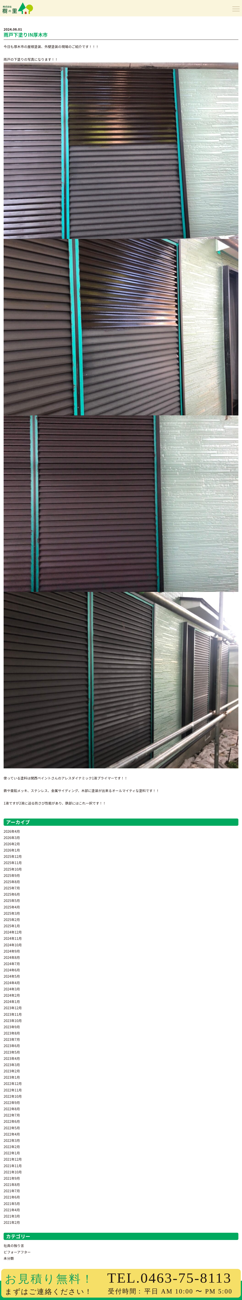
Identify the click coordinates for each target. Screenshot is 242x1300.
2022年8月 (12, 1108)
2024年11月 (13, 938)
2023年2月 (12, 1071)
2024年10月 (13, 944)
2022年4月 (12, 1134)
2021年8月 (12, 1184)
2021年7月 (12, 1190)
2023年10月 (13, 1020)
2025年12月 (13, 856)
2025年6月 (12, 894)
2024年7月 (12, 963)
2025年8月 (12, 881)
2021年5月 (12, 1203)
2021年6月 (12, 1197)
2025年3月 (12, 913)
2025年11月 (13, 862)
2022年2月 (12, 1146)
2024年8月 (12, 957)
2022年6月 (12, 1121)
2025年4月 (12, 907)
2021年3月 (12, 1216)
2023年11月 (13, 1014)
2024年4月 (12, 982)
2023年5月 (12, 1052)
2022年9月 (12, 1102)
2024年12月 (13, 932)
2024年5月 (12, 976)
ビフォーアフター (17, 1252)
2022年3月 (12, 1140)
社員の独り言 (14, 1245)
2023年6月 (12, 1045)
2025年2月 (12, 919)
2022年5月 (12, 1127)
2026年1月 (12, 850)
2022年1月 (12, 1153)
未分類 (9, 1258)
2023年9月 (12, 1026)
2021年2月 (12, 1222)
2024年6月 (12, 970)
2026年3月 (12, 837)
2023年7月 (12, 1039)
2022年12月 (13, 1083)
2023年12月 (13, 1007)
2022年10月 (13, 1096)
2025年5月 (12, 900)
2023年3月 (12, 1064)
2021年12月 (13, 1159)
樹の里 (12, 13)
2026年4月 (12, 831)
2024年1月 (12, 1001)
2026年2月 (12, 843)
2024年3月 (12, 989)
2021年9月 (12, 1178)
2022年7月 (12, 1115)
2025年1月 (12, 925)
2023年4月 (12, 1058)
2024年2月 (12, 995)
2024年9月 (12, 951)
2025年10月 (13, 869)
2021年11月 (13, 1165)
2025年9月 (12, 875)
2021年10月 (13, 1172)
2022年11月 (13, 1090)
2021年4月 (12, 1209)
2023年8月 (12, 1033)
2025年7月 (12, 888)
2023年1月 (12, 1077)
